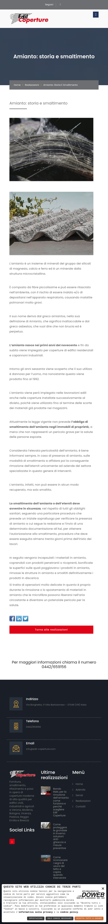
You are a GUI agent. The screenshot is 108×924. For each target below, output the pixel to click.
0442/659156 (33, 727)
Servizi (77, 795)
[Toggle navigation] (96, 15)
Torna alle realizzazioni (51, 629)
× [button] (103, 888)
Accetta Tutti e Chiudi (89, 918)
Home (17, 85)
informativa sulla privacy (36, 912)
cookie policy (69, 912)
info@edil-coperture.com (41, 749)
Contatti (78, 806)
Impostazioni (36, 918)
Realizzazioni (32, 85)
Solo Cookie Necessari (59, 918)
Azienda (78, 789)
